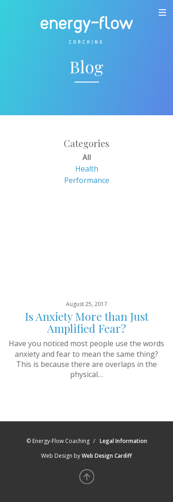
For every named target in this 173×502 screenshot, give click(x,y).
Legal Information (123, 441)
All (87, 157)
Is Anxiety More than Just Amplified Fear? (87, 322)
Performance (86, 180)
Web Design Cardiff (107, 456)
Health (86, 169)
